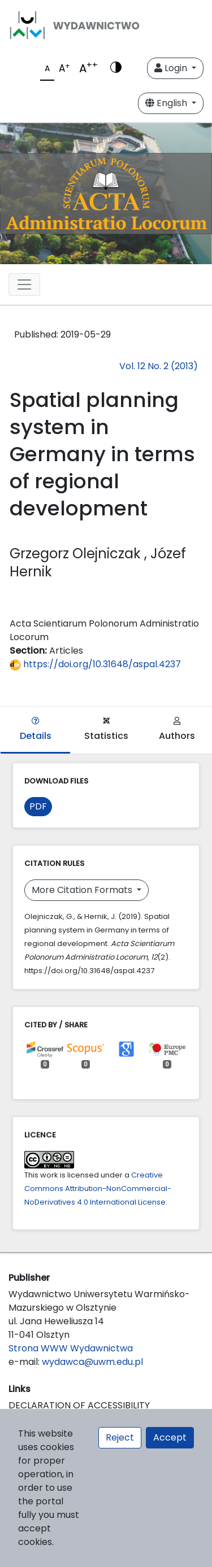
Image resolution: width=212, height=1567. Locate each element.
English (167, 103)
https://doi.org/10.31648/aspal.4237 (95, 664)
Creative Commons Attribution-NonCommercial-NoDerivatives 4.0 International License (97, 1188)
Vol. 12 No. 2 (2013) (158, 366)
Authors (177, 729)
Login (171, 68)
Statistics (106, 729)
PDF (38, 806)
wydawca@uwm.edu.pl (92, 1361)
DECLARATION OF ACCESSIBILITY (79, 1405)
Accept (170, 1437)
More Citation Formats (83, 889)
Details (35, 729)
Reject (120, 1437)
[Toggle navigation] (24, 284)
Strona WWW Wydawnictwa (70, 1348)
